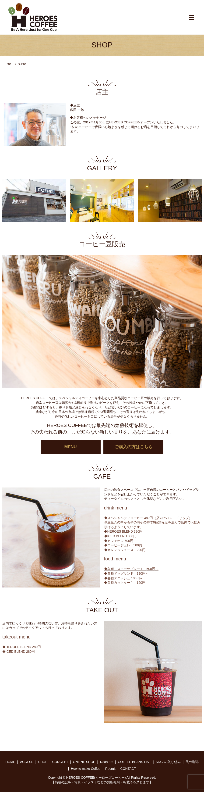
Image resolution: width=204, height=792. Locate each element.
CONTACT (128, 768)
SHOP (43, 762)
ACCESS (27, 762)
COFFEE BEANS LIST (134, 762)
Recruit (110, 768)
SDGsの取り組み (168, 762)
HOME (10, 762)
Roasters (106, 762)
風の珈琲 (192, 762)
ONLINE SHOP (84, 762)
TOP (8, 64)
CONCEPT (60, 762)
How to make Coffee (86, 768)
